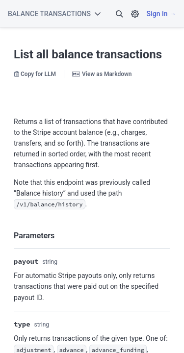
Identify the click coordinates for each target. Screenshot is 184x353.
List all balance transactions (88, 54)
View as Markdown (101, 74)
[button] (119, 14)
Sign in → (161, 14)
